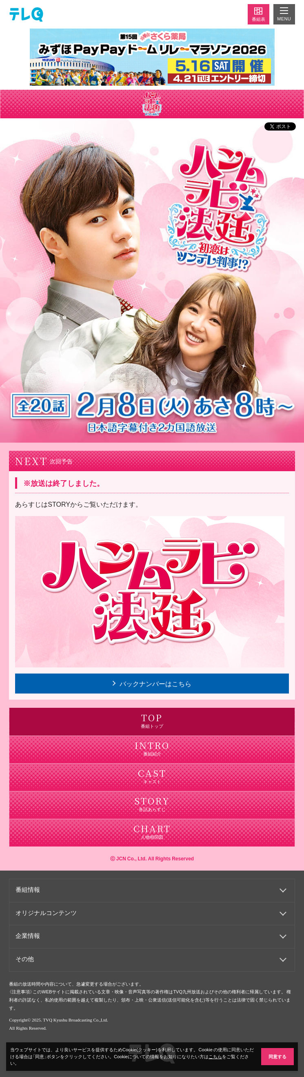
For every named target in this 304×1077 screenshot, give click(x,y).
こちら (215, 1056)
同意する (277, 1056)
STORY (59, 504)
